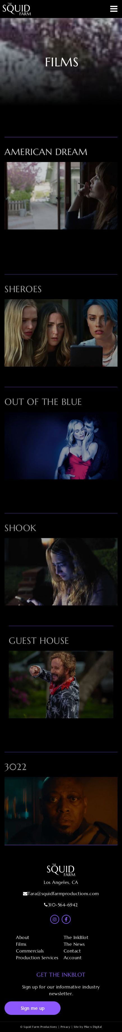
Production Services (37, 957)
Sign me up (33, 1008)
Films (21, 944)
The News (74, 944)
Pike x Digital (93, 1027)
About (22, 937)
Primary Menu (114, 8)
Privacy (65, 1027)
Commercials (30, 951)
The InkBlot (76, 937)
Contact (72, 951)
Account (73, 957)
